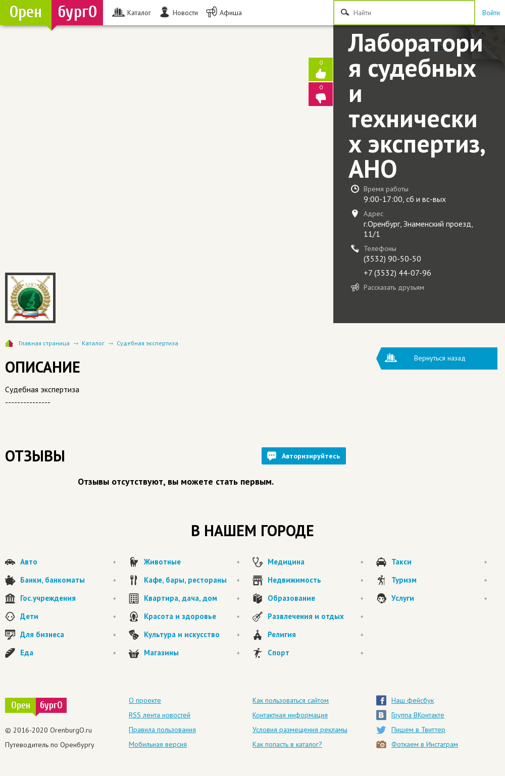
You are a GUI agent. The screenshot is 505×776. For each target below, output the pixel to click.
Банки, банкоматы (68, 580)
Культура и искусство (192, 634)
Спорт (316, 652)
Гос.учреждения (68, 598)
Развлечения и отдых (316, 616)
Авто (68, 562)
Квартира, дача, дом (192, 598)
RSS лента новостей (159, 714)
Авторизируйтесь (311, 455)
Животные (192, 562)
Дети (68, 616)
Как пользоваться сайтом (290, 700)
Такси (439, 562)
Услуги (439, 598)
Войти (491, 12)
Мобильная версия (158, 744)
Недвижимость (316, 580)
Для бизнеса (68, 634)
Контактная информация (290, 714)
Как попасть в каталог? (287, 744)
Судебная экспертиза (147, 343)
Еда (68, 652)
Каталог (93, 343)
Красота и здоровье (192, 616)
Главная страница (44, 343)
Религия (316, 634)
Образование (316, 598)
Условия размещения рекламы (299, 729)
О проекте (145, 700)
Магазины (192, 652)
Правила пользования (162, 729)
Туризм (439, 580)
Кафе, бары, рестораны (192, 580)
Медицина (316, 562)
